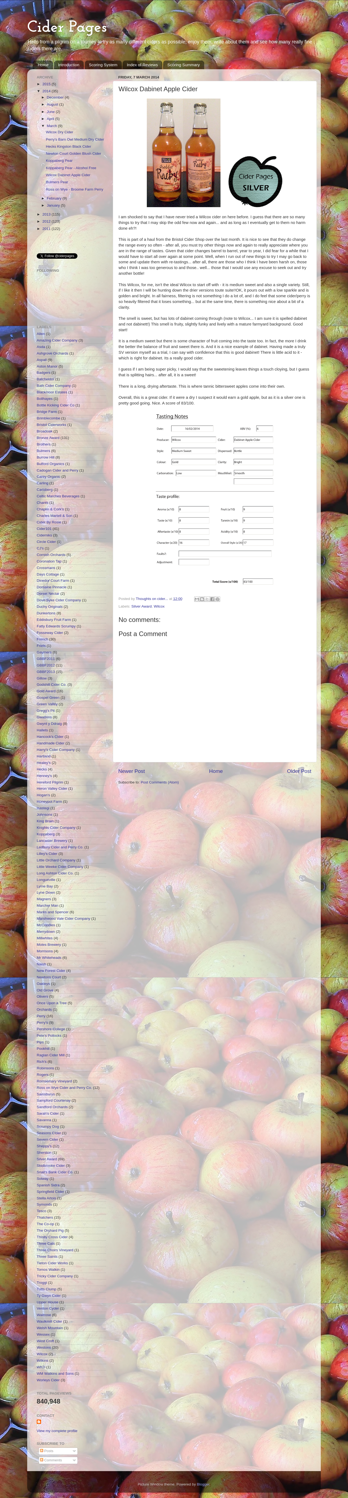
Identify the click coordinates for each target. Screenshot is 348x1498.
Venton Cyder (48, 1308)
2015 (47, 84)
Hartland (44, 756)
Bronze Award (48, 438)
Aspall (42, 360)
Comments (51, 1460)
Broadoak (44, 431)
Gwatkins (44, 717)
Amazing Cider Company (57, 340)
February (55, 198)
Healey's (44, 763)
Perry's (42, 1022)
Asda (41, 347)
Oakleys (43, 984)
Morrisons (45, 951)
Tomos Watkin (48, 1270)
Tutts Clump (46, 1289)
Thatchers (45, 1217)
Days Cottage (48, 574)
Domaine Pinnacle (52, 587)
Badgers (43, 373)
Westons (44, 1347)
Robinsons (45, 1068)
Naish (41, 964)
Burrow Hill (45, 457)
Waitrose (44, 1315)
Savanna (44, 1120)
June (51, 112)
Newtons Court (49, 977)
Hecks (42, 769)
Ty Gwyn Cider (49, 1296)
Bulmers (43, 451)
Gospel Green (48, 698)
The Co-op (45, 1224)
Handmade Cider (50, 743)
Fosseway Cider (50, 633)
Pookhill (43, 1049)
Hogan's (43, 795)
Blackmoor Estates (52, 392)
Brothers (44, 444)
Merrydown (46, 932)
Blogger (203, 1484)
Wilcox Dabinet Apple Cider (68, 175)
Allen (41, 334)
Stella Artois (46, 1198)
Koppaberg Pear (59, 161)
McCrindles (46, 925)
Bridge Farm (47, 412)
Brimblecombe (48, 418)
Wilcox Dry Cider (59, 132)
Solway (43, 1179)
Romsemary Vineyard (54, 1081)
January (54, 205)
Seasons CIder (49, 1133)
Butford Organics (50, 464)
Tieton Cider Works (52, 1263)
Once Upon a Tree (52, 1003)
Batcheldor (45, 379)
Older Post (299, 771)
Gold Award (46, 691)
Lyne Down (46, 892)
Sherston (44, 1153)
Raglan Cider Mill (51, 1055)
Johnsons (44, 815)
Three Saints (47, 1256)
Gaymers (44, 652)
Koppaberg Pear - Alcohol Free (71, 168)
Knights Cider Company (56, 828)
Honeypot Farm (49, 801)
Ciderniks (44, 535)
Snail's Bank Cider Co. (55, 1172)
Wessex (43, 1334)
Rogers (43, 1075)
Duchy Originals (50, 607)
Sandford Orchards (52, 1107)
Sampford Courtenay (54, 1100)
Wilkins (42, 1360)
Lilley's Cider (47, 854)
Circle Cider (46, 542)
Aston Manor (47, 366)
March (52, 126)
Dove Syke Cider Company (59, 600)
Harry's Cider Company (56, 750)
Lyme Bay (45, 886)
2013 (47, 214)
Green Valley (47, 704)
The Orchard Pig (50, 1230)
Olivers (42, 996)
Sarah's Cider (48, 1113)
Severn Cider (47, 1139)
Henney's (44, 776)
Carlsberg (45, 490)
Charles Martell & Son (54, 516)
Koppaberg (46, 834)
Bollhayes (45, 399)
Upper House (47, 1302)
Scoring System (103, 64)
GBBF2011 (46, 659)
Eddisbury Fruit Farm (54, 620)
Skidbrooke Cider (51, 1166)
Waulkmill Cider (49, 1321)
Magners (44, 899)
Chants (42, 503)
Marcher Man (47, 905)
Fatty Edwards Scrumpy (56, 626)
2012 (47, 221)
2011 (47, 229)
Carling (42, 483)
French (42, 639)
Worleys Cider (48, 1380)
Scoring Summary (183, 64)
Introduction (68, 64)
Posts (47, 1451)
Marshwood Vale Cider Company (63, 919)
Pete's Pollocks (49, 1036)
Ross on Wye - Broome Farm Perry (74, 189)
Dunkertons (46, 613)
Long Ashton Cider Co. (55, 873)
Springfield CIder (50, 1192)
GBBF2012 (46, 665)
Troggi (42, 1283)
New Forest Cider (51, 971)
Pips (40, 1042)
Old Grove (45, 990)
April (51, 119)
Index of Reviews (142, 64)
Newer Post (131, 771)
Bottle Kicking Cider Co (55, 405)
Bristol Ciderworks (51, 425)
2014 (47, 91)
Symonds (44, 1204)
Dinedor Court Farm (53, 581)
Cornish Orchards (51, 555)
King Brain (45, 821)
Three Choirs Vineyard (55, 1250)
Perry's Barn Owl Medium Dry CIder (75, 139)
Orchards (44, 1009)
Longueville (46, 880)
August (53, 104)
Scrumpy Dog (48, 1126)
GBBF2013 (46, 672)
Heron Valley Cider (52, 788)
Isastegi (43, 808)
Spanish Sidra (48, 1185)
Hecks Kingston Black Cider (68, 146)
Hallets (42, 730)
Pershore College (51, 1029)
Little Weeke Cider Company (60, 867)
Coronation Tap (49, 561)
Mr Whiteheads (49, 958)
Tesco (41, 1211)
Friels (41, 646)
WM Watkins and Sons (55, 1373)
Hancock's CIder (50, 737)
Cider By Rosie (49, 522)
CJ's (40, 548)
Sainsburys (46, 1094)
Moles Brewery (49, 945)
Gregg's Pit (46, 711)
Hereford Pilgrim (50, 782)
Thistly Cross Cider (52, 1237)
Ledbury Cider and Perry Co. (60, 847)
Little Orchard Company (56, 860)
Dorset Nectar (48, 594)
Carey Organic (48, 477)
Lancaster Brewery (52, 841)
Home (43, 64)
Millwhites (45, 938)
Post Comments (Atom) (160, 782)
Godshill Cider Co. (52, 684)
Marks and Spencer (53, 912)
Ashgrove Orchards (52, 353)
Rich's (41, 1062)
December (56, 97)
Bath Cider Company (54, 386)
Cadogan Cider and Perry (57, 470)
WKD (41, 1367)
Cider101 (44, 529)
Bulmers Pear (57, 182)
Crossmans (46, 568)
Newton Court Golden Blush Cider (73, 153)
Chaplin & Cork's (50, 509)
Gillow (42, 678)
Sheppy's (44, 1146)
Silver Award (141, 606)
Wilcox (159, 606)
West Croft (45, 1341)
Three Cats (46, 1243)
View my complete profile (57, 1431)
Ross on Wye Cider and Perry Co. (64, 1088)
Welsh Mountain (50, 1328)
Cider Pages (67, 28)
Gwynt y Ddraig (49, 724)
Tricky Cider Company (55, 1276)
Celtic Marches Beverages (58, 496)
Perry (41, 1016)
